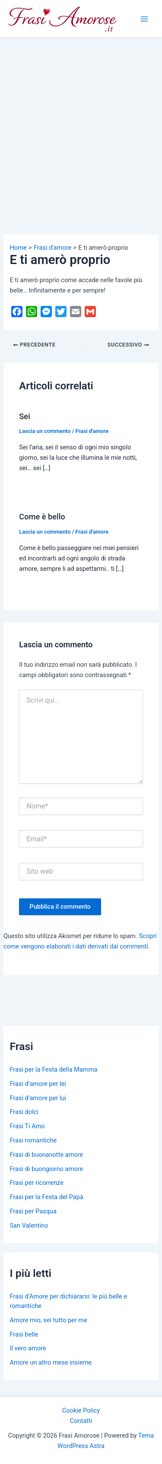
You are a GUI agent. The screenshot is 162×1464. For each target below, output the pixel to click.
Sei (24, 416)
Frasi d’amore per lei (38, 1084)
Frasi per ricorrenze (36, 1183)
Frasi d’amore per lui (38, 1098)
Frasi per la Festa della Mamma (53, 1069)
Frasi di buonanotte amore (46, 1154)
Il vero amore (28, 1348)
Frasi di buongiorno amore (46, 1169)
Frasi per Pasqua (33, 1211)
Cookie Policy (81, 1410)
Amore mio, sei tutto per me (48, 1320)
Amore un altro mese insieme (51, 1362)
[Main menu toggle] (144, 19)
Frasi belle (24, 1334)
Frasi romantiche (33, 1140)
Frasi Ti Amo (27, 1126)
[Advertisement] (81, 123)
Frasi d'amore (92, 431)
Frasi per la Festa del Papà (46, 1197)
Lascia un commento (44, 431)
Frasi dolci (24, 1112)
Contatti (81, 1421)
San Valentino (29, 1225)
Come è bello (42, 516)
